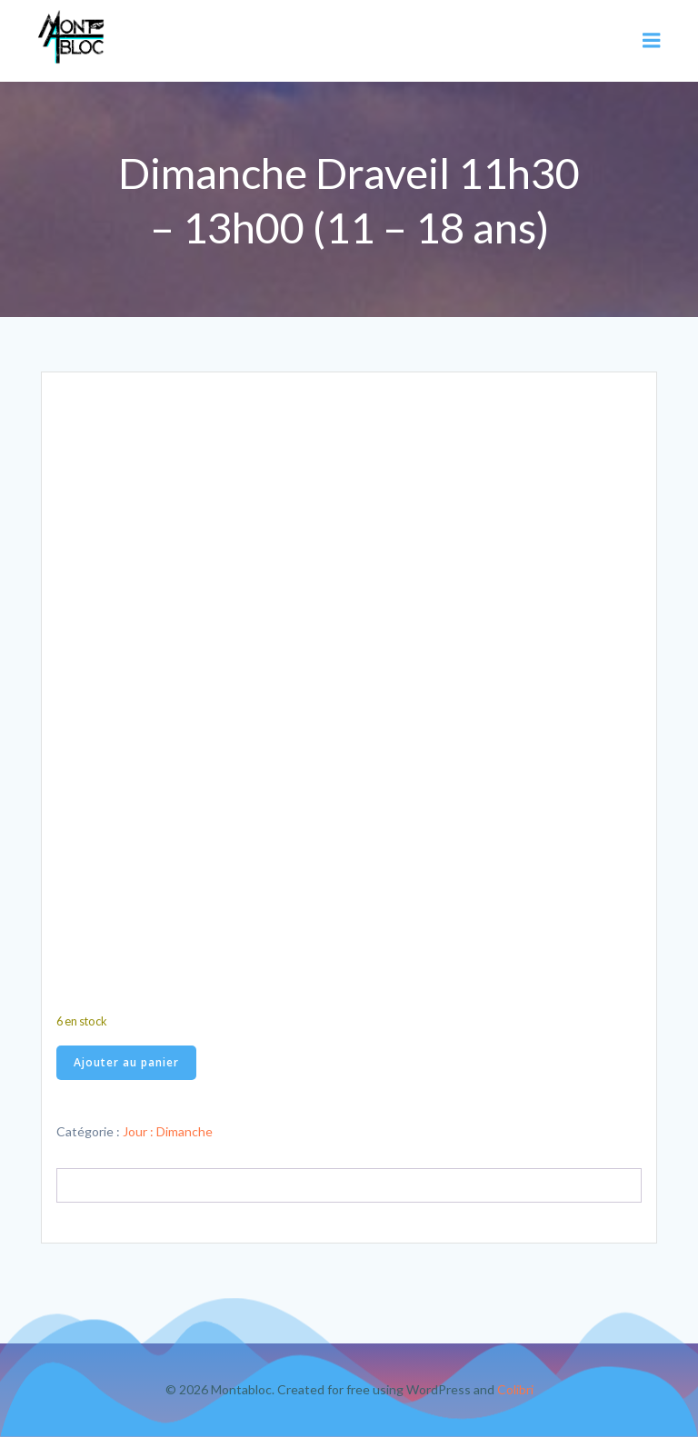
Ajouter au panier (126, 1062)
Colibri (515, 1389)
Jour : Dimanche (168, 1131)
